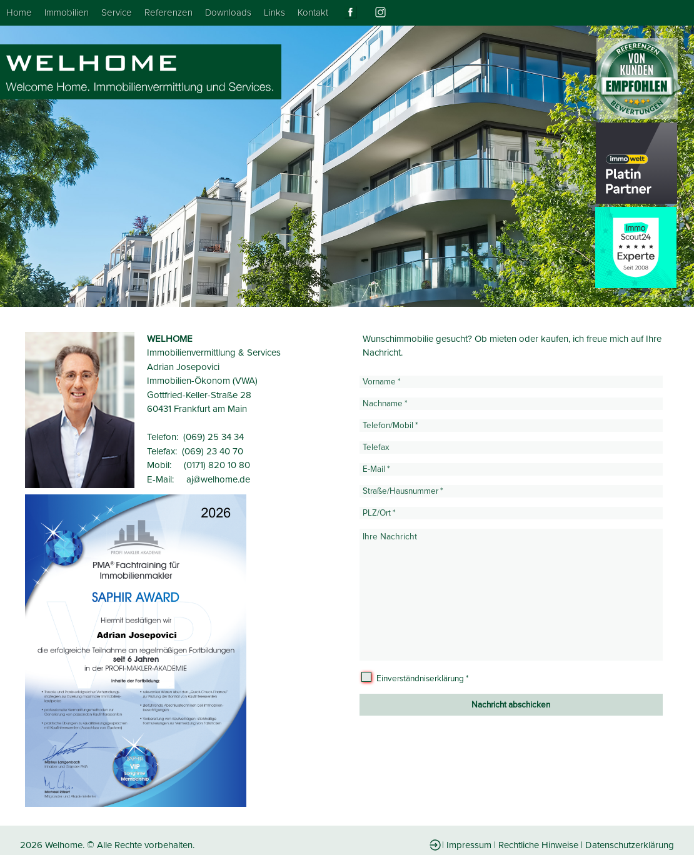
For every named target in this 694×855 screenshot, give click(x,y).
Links (274, 12)
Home (19, 12)
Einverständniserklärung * (422, 679)
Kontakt (313, 12)
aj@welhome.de (218, 479)
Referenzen (168, 12)
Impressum (468, 845)
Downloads (228, 12)
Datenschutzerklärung (629, 845)
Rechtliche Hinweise (538, 845)
